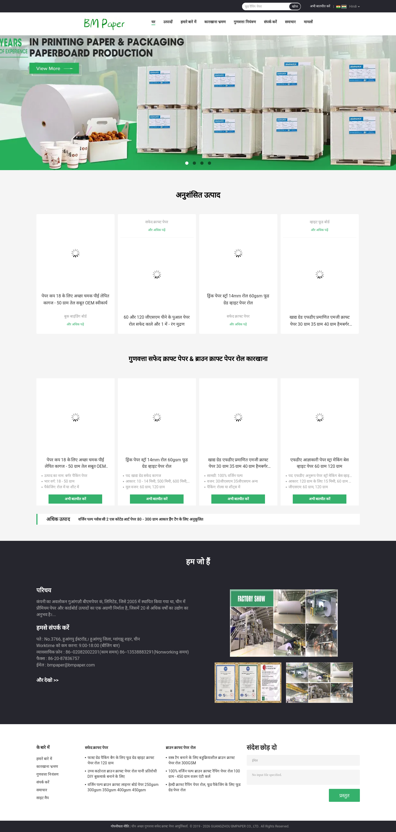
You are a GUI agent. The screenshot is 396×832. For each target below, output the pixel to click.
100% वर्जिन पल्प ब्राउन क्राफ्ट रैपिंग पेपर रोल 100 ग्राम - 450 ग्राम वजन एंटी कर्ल (204, 774)
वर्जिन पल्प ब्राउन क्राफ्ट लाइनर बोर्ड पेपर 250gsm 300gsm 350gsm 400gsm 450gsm (123, 787)
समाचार (290, 22)
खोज (295, 6)
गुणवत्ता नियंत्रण (245, 22)
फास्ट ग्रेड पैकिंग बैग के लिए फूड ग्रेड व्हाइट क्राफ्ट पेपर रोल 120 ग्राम (121, 760)
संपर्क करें (270, 22)
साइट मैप (42, 798)
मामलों (308, 22)
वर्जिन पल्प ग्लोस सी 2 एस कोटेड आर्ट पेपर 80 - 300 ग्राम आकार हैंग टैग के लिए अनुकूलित (140, 519)
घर (153, 22)
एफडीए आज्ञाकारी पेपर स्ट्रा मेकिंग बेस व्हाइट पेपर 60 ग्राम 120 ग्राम (319, 463)
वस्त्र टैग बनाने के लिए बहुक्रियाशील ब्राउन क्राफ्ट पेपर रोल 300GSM (201, 760)
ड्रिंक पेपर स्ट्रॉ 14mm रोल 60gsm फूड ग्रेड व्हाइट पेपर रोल (238, 299)
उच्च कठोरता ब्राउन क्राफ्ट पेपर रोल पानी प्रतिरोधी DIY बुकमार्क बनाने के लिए (122, 774)
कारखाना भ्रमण (215, 22)
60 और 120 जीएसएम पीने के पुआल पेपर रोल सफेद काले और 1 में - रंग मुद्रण (157, 321)
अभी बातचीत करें (320, 6)
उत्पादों (168, 22)
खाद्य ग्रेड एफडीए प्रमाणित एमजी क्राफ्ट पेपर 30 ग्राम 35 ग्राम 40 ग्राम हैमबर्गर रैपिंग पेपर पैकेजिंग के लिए (320, 321)
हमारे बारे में (188, 22)
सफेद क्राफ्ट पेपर (156, 222)
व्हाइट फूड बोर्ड (319, 222)
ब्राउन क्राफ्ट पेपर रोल (181, 747)
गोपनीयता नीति (120, 826)
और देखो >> (47, 680)
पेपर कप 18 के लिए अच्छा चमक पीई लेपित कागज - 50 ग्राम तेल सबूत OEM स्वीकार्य (75, 299)
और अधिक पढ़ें (75, 324)
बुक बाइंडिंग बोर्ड (75, 316)
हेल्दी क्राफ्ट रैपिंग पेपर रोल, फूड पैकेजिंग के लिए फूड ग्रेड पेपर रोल (204, 787)
